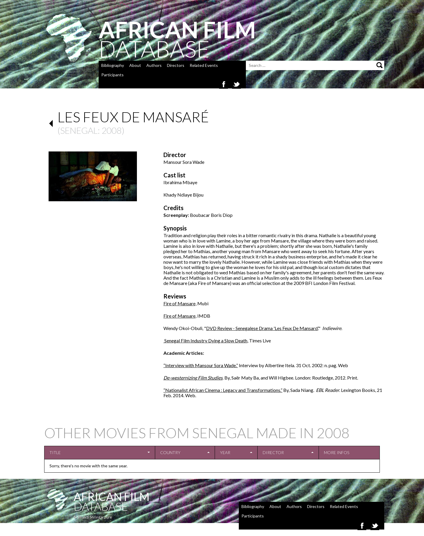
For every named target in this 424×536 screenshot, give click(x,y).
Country (170, 452)
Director (273, 452)
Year (225, 452)
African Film (112, 496)
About (135, 65)
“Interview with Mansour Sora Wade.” (200, 365)
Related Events (204, 65)
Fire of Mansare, (179, 303)
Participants (112, 74)
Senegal (79, 130)
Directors (175, 65)
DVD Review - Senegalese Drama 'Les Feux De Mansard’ (262, 328)
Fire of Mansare (179, 316)
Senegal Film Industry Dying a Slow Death (205, 340)
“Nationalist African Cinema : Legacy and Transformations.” (222, 390)
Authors (154, 65)
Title (55, 452)
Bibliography (112, 65)
